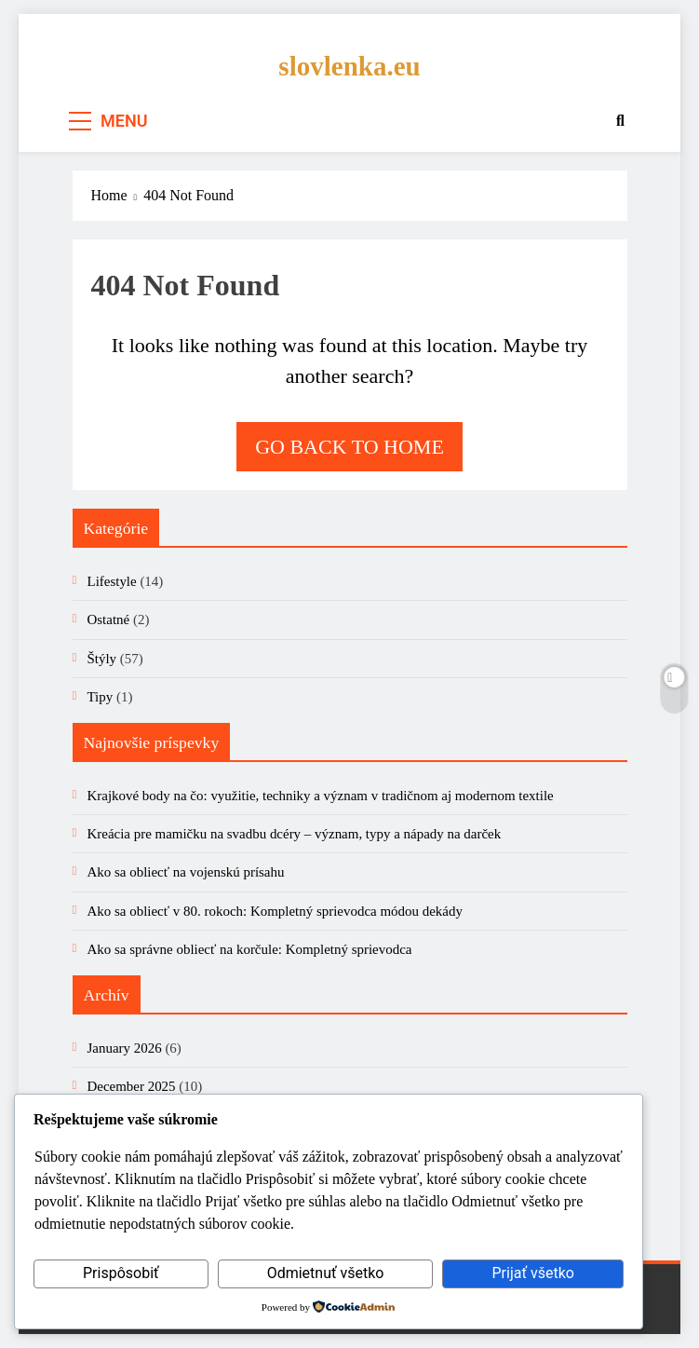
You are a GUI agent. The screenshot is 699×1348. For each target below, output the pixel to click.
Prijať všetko (532, 1273)
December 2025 (131, 1086)
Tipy (100, 696)
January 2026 (124, 1048)
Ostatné (108, 619)
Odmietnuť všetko (325, 1273)
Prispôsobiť (121, 1273)
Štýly (102, 658)
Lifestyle (112, 581)
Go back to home (349, 446)
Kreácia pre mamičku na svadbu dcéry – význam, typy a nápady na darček (294, 833)
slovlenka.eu (349, 66)
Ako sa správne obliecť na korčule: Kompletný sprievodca (249, 949)
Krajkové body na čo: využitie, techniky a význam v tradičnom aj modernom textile (320, 795)
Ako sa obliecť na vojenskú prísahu (186, 872)
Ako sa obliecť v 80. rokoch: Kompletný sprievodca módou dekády (275, 911)
